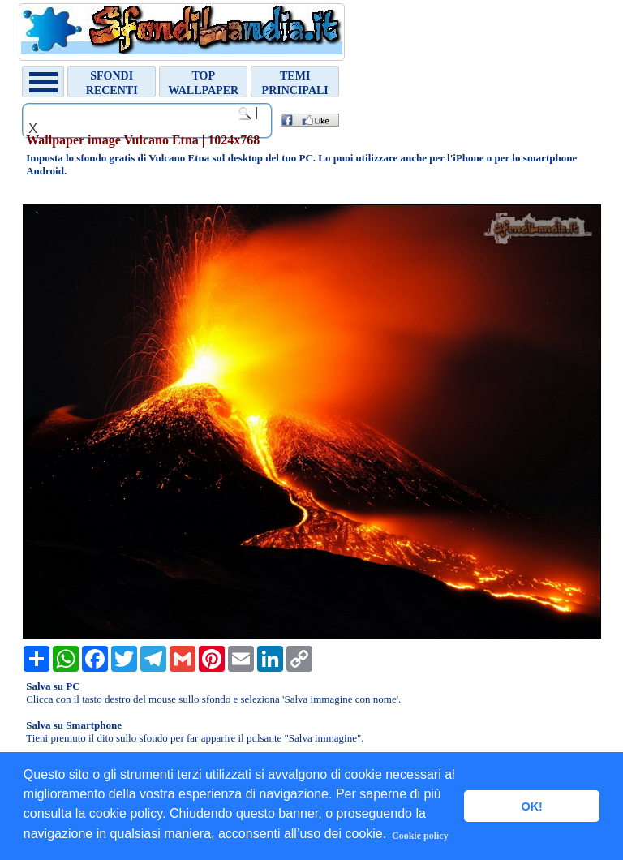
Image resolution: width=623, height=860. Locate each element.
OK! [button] (531, 806)
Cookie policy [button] (420, 835)
